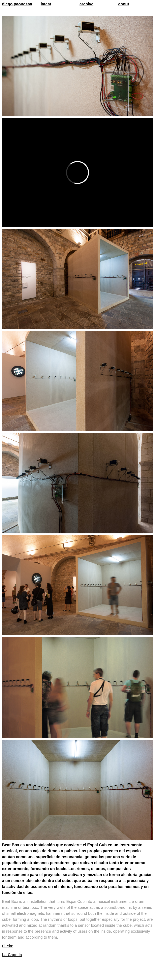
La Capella (12, 955)
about (123, 4)
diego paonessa (17, 4)
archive (86, 4)
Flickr (7, 946)
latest (46, 4)
